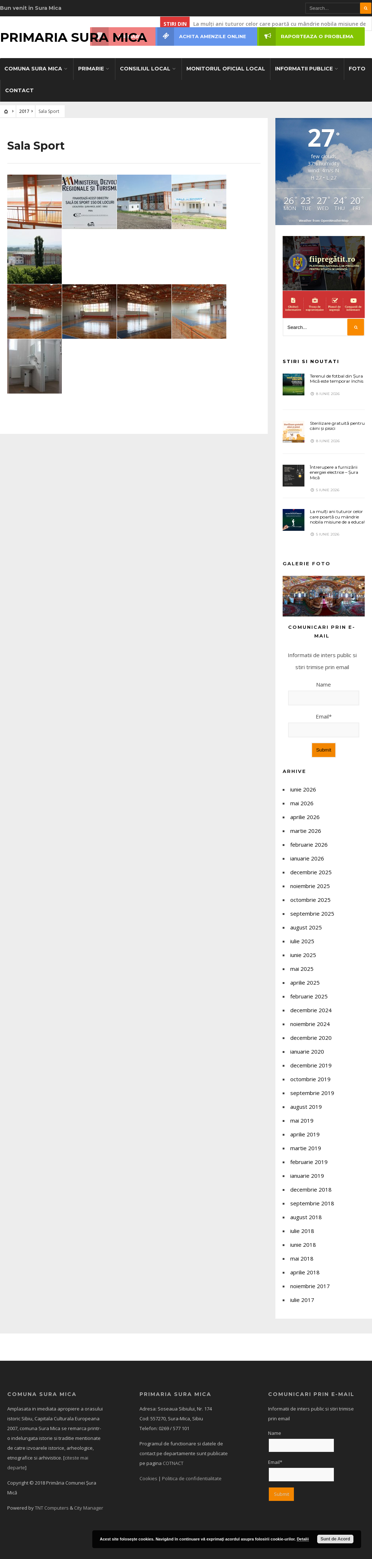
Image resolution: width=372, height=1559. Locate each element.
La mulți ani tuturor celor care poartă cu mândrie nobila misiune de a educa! (337, 517)
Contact (19, 90)
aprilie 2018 (305, 1272)
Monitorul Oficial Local (225, 68)
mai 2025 (302, 968)
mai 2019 (302, 1120)
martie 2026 (305, 830)
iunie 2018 (303, 1244)
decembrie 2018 (311, 1189)
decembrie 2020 (311, 1037)
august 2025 (306, 927)
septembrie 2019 (312, 1092)
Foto (357, 68)
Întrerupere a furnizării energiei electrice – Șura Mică (334, 472)
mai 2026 (302, 803)
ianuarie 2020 (307, 1051)
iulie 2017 (302, 1299)
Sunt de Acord (335, 1539)
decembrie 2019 (311, 1065)
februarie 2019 (309, 1161)
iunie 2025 (303, 954)
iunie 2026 (303, 789)
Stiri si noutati (311, 361)
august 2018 (306, 1217)
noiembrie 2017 (310, 1286)
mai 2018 (302, 1258)
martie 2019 (305, 1148)
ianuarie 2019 (307, 1175)
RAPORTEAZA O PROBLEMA (306, 36)
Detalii (303, 1539)
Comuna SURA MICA (33, 68)
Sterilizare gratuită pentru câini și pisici (337, 425)
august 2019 (306, 1106)
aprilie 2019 (305, 1134)
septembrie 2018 (312, 1203)
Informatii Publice (304, 68)
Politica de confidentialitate (192, 1478)
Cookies (148, 1478)
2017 (24, 111)
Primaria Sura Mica (73, 37)
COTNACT (173, 1463)
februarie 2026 (309, 844)
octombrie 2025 (310, 899)
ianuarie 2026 (307, 858)
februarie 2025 (309, 996)
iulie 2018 (302, 1230)
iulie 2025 (302, 941)
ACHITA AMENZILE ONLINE (201, 36)
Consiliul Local (145, 68)
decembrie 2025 (311, 872)
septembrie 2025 (312, 913)
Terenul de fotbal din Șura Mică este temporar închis (336, 378)
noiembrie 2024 (310, 1023)
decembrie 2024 (311, 1010)
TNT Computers (52, 1508)
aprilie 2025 (305, 982)
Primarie (91, 68)
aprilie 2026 (305, 817)
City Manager (88, 1508)
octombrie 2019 (310, 1079)
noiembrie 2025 (310, 886)
